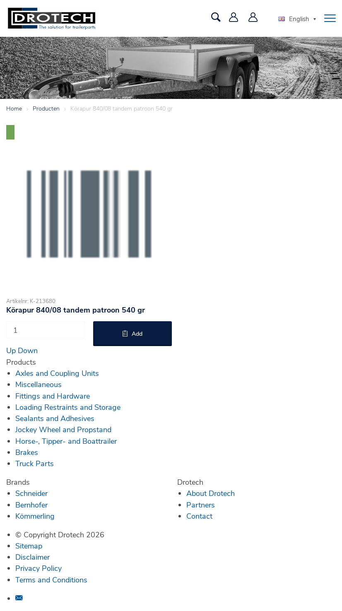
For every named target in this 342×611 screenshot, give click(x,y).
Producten (46, 108)
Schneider (31, 493)
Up (11, 350)
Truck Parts (34, 463)
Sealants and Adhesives (54, 418)
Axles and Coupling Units (57, 373)
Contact (199, 516)
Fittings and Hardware (52, 396)
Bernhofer (31, 505)
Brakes (26, 452)
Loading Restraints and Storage (67, 407)
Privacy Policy (38, 568)
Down (28, 350)
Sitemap (28, 546)
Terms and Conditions (51, 580)
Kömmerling (35, 516)
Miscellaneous (38, 384)
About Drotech (210, 493)
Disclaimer (32, 557)
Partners (200, 505)
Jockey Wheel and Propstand (63, 429)
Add (137, 333)
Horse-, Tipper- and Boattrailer (66, 441)
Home (14, 108)
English (293, 18)
